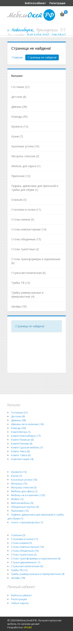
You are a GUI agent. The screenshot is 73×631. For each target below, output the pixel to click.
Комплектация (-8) (22, 459)
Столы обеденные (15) (26, 239)
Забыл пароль (20, 603)
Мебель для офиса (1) (25, 166)
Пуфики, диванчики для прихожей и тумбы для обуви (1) (34, 188)
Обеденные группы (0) (25, 507)
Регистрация (57, 3)
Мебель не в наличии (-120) (28, 495)
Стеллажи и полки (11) (26, 209)
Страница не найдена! (42, 57)
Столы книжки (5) (22, 219)
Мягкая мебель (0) (22, 503)
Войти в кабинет (35, 3)
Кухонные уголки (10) (25, 146)
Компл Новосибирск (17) (25, 435)
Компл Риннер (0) (21, 443)
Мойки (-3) (17, 499)
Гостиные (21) (20, 87)
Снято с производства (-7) (27, 522)
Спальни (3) (18, 199)
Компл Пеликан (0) (22, 439)
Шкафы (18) (19, 306)
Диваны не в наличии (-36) (27, 424)
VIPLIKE (28, 627)
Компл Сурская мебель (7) (27, 447)
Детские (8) (18, 97)
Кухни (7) (17, 136)
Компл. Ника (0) (20, 451)
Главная (17, 57)
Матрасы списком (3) (25, 156)
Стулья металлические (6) (28, 273)
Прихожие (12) (20, 176)
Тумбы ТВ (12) (20, 283)
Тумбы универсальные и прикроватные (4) (27, 294)
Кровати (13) (19, 126)
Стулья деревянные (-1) (25, 562)
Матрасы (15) (19, 483)
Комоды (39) (19, 116)
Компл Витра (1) (20, 432)
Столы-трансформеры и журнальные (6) (35, 261)
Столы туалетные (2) (25, 249)
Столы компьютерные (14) (28, 229)
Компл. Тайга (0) (20, 455)
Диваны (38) (19, 106)
